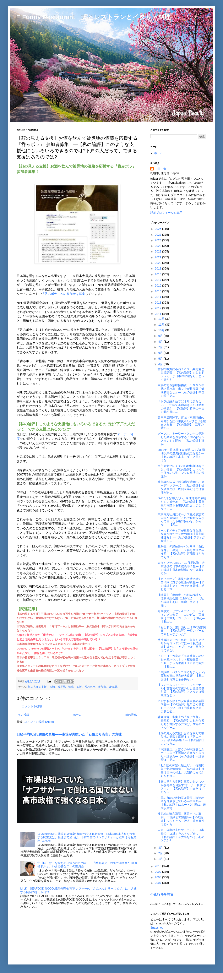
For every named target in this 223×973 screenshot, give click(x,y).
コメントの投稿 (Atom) (39, 721)
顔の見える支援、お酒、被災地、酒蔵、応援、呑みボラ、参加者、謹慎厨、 (74, 686)
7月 (161, 347)
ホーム (77, 714)
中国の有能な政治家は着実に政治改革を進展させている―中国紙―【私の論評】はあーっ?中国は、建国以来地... (182, 803)
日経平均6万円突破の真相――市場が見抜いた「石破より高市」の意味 (69, 734)
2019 (158, 268)
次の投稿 (23, 714)
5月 (161, 358)
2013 (158, 302)
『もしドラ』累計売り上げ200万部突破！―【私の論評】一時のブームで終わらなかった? (182, 631)
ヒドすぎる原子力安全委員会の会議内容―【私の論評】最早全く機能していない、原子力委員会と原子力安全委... (181, 706)
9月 (161, 335)
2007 (158, 883)
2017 (158, 280)
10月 (161, 330)
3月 (161, 847)
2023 (158, 246)
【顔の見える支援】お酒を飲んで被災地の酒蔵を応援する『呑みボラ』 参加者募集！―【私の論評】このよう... (181, 738)
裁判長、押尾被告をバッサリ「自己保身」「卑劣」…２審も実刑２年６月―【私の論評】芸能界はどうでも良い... (181, 552)
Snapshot (156, 927)
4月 (161, 364)
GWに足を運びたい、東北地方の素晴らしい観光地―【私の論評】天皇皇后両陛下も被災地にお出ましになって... (182, 503)
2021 (158, 257)
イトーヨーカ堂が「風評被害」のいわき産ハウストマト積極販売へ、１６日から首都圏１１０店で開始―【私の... (181, 661)
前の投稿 (131, 714)
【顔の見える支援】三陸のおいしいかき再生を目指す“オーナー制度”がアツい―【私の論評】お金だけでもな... (182, 787)
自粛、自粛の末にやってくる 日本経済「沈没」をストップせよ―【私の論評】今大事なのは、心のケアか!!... (181, 835)
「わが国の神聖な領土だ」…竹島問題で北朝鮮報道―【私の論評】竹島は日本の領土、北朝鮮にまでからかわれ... (181, 770)
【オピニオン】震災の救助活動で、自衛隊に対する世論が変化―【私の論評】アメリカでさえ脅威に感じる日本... (181, 584)
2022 (158, 251)
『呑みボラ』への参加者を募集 (63, 293)
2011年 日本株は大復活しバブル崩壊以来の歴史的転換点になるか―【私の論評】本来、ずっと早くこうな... (181, 455)
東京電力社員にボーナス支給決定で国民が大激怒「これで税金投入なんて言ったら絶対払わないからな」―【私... (181, 519)
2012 (158, 308)
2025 (158, 234)
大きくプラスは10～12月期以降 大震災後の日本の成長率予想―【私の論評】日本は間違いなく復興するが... (181, 568)
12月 (161, 318)
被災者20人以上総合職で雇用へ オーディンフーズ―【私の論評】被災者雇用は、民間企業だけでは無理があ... (181, 487)
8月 (161, 341)
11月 (161, 324)
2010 (158, 866)
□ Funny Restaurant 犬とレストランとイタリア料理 (94, 16)
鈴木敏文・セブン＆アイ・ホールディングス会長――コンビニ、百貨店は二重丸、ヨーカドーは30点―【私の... (181, 616)
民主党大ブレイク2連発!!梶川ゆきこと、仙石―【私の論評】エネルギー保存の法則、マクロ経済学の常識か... (181, 471)
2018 (158, 274)
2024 (158, 240)
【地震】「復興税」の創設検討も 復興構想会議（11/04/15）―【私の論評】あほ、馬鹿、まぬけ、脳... (181, 600)
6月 (161, 352)
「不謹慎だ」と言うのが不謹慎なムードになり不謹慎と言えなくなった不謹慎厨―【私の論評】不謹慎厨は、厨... (181, 754)
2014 (158, 297)
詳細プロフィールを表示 (166, 212)
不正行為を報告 (162, 894)
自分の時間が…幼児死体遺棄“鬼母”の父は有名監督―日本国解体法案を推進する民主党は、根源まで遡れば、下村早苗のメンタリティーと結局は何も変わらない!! (86, 837)
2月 (161, 853)
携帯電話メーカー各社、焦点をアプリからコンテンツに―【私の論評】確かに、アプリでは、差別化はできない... (181, 645)
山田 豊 (160, 169)
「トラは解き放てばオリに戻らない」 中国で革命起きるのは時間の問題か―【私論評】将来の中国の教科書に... (181, 406)
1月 (161, 858)
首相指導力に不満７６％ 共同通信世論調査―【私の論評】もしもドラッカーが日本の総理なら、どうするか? (181, 374)
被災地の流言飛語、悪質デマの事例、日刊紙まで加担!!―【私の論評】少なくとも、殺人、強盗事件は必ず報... (181, 819)
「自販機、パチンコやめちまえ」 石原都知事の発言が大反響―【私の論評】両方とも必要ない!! (181, 675)
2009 (158, 871)
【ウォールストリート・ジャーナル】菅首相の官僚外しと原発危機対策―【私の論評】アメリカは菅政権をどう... (181, 690)
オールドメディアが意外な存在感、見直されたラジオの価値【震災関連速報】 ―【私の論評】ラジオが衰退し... (181, 536)
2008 (158, 877)
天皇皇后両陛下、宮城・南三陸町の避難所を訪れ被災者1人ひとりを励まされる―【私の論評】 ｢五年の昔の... (182, 423)
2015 (158, 291)
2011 (158, 314)
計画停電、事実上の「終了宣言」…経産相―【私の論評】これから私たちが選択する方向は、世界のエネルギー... (181, 722)
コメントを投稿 (32, 706)
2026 (158, 228)
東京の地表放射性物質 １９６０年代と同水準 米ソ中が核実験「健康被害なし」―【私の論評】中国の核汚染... (181, 390)
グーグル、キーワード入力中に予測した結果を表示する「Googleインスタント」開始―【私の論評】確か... (181, 439)
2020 (158, 263)
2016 (158, 285)
